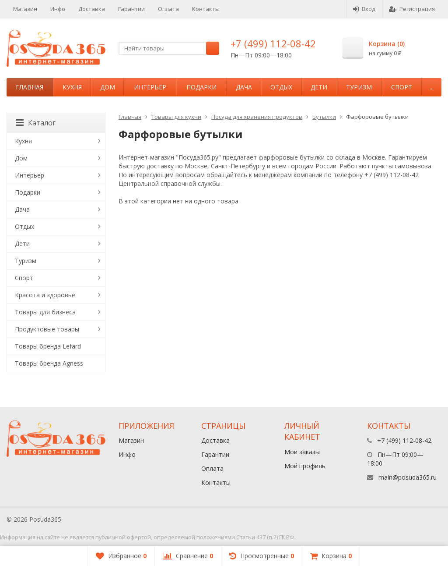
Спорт (401, 87)
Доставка (91, 9)
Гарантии (131, 9)
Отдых (281, 87)
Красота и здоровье (45, 295)
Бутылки (324, 117)
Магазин (25, 9)
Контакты (206, 9)
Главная (29, 87)
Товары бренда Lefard (48, 346)
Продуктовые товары (47, 329)
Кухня (72, 87)
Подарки (201, 87)
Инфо (57, 9)
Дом (107, 87)
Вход (364, 9)
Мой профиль (305, 466)
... (432, 87)
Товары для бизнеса (45, 312)
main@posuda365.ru (407, 477)
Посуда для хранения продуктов (256, 117)
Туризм (359, 87)
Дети (319, 87)
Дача (244, 87)
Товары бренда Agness (49, 363)
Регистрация (412, 9)
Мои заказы (302, 452)
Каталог (36, 123)
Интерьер (150, 87)
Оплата (168, 9)
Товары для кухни (176, 117)
